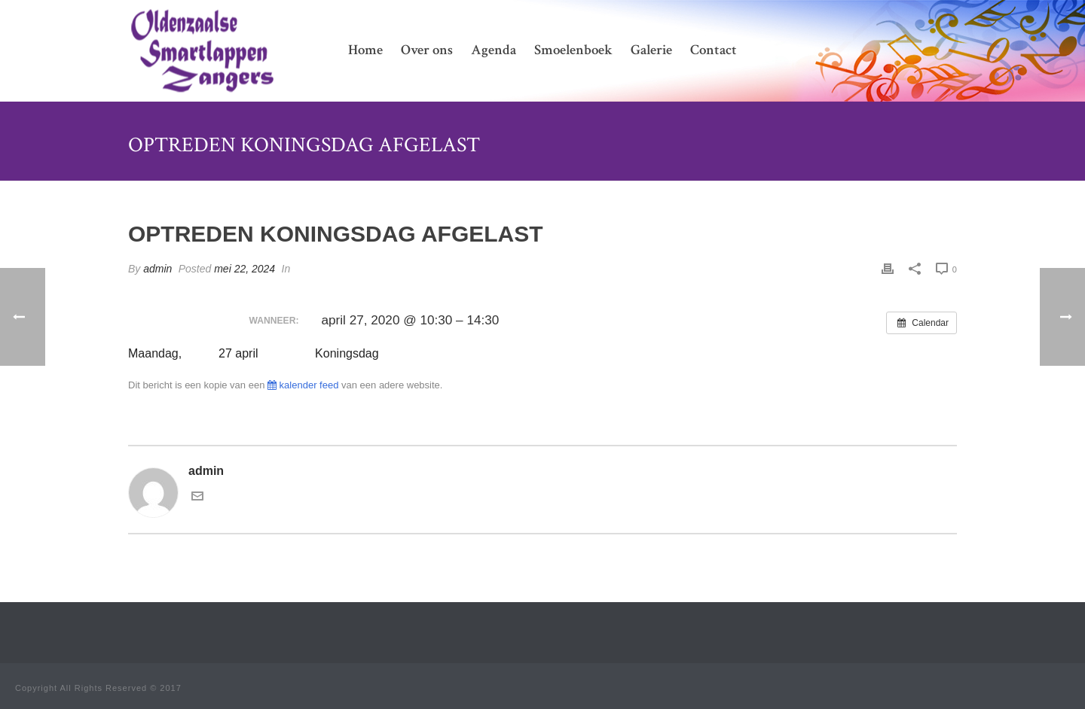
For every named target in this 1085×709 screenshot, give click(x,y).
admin (157, 269)
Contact (713, 50)
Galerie (651, 50)
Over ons (427, 50)
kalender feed (302, 385)
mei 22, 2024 (244, 269)
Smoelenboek (573, 50)
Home (365, 50)
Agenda (493, 50)
